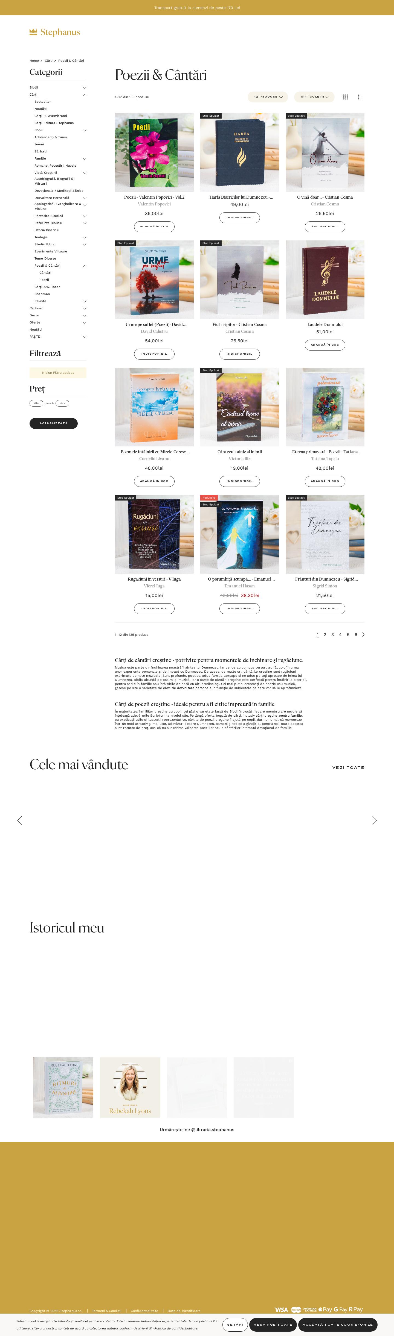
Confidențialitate (142, 1311)
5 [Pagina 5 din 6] (348, 634)
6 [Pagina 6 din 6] (356, 634)
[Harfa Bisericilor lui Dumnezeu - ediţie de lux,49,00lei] (239, 152)
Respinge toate (273, 1324)
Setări (235, 1324)
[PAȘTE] (271, 33)
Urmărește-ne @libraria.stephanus (197, 1129)
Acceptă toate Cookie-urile (338, 1324)
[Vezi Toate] (348, 768)
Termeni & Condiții (104, 1311)
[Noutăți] (243, 33)
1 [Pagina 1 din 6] (317, 634)
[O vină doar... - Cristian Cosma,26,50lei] (325, 152)
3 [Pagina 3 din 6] (332, 634)
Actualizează (54, 423)
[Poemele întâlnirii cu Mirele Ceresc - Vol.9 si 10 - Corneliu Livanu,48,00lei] (154, 407)
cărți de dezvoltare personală (187, 688)
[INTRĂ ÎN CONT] (324, 32)
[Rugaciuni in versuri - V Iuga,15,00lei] (154, 534)
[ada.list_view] (360, 97)
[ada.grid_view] (345, 97)
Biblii (234, 711)
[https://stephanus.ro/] (60, 32)
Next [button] (374, 820)
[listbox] (314, 97)
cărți (237, 715)
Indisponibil (239, 218)
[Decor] (186, 33)
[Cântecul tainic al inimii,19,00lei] (239, 407)
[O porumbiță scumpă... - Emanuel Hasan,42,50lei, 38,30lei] (239, 534)
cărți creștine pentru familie (279, 715)
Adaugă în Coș (154, 227)
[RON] (306, 32)
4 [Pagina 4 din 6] (340, 634)
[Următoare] (363, 634)
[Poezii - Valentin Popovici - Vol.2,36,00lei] (154, 152)
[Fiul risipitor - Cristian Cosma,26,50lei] (239, 279)
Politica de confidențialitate (176, 1328)
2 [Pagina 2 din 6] (325, 634)
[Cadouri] (158, 33)
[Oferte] (214, 33)
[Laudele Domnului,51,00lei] (325, 279)
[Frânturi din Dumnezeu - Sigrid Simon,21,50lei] (325, 534)
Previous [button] (19, 820)
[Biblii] (106, 33)
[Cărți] (130, 33)
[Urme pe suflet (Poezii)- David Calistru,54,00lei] (154, 279)
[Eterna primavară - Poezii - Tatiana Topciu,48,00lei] (325, 407)
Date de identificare (182, 1311)
